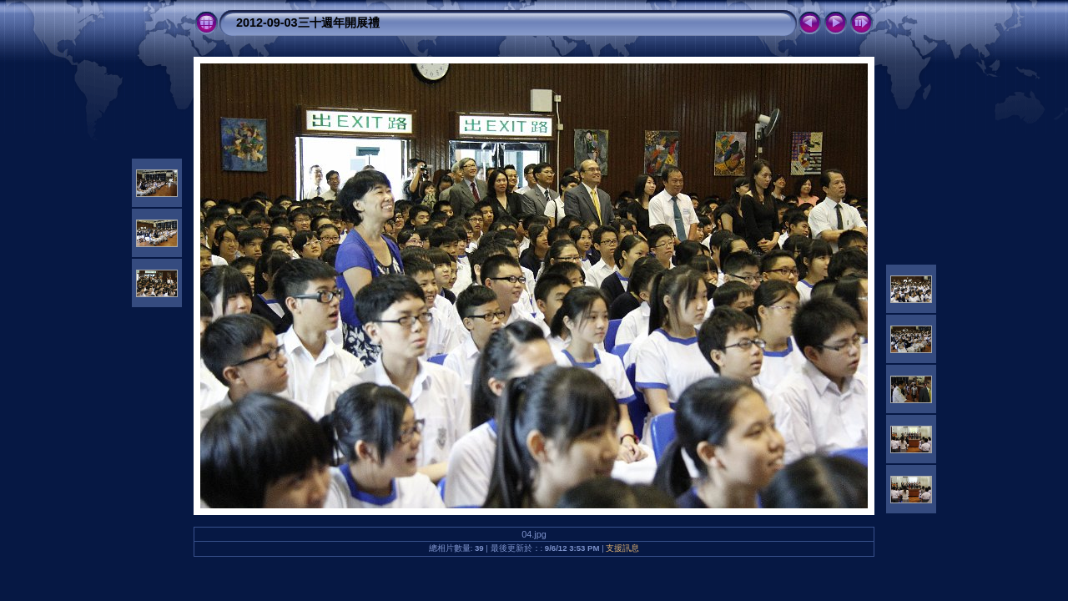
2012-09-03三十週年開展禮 (308, 22)
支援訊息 (622, 548)
